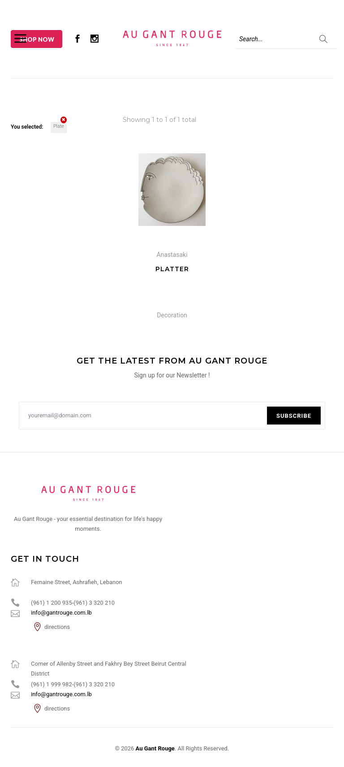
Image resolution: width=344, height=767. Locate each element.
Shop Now (36, 39)
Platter (172, 269)
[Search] (286, 39)
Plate (60, 125)
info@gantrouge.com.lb (61, 612)
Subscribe (293, 415)
